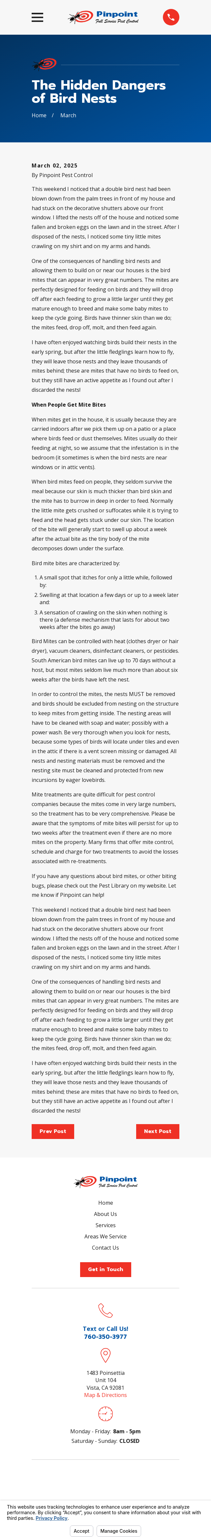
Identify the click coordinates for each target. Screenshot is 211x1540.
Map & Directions (105, 1395)
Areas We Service (105, 1236)
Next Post (157, 1131)
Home (105, 1202)
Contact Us (105, 1247)
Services (106, 1225)
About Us (105, 1214)
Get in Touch (105, 1269)
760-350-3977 (105, 1337)
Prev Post (53, 1131)
